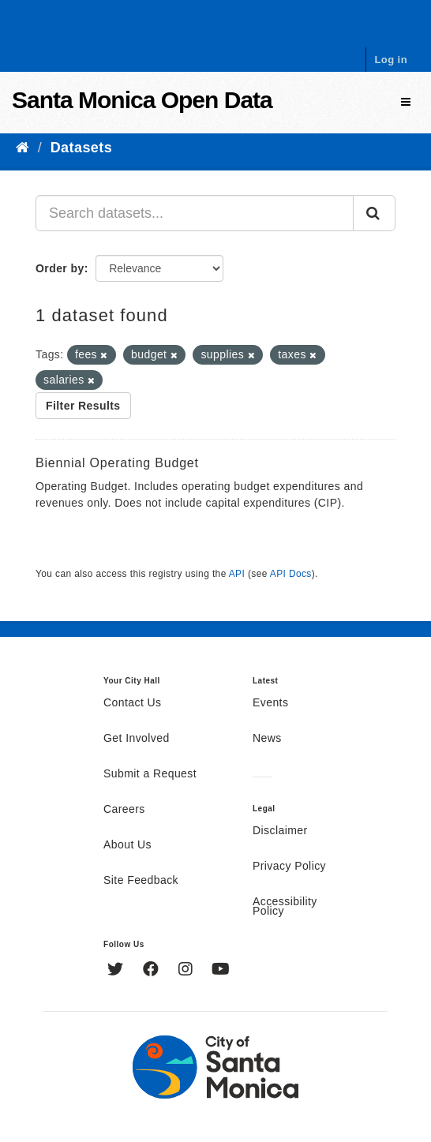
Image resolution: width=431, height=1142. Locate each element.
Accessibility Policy (285, 907)
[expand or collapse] (405, 102)
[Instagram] (187, 971)
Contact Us (132, 703)
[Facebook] (153, 971)
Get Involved (136, 738)
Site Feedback (140, 880)
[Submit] (374, 213)
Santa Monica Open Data (142, 100)
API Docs (291, 573)
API (237, 573)
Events (270, 703)
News (267, 738)
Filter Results (83, 405)
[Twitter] (117, 971)
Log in (390, 60)
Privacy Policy (289, 866)
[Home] (22, 147)
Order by (60, 268)
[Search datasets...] (195, 213)
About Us (127, 845)
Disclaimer (280, 831)
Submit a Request (150, 774)
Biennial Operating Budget (117, 463)
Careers (124, 809)
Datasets (81, 147)
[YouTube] (221, 971)
